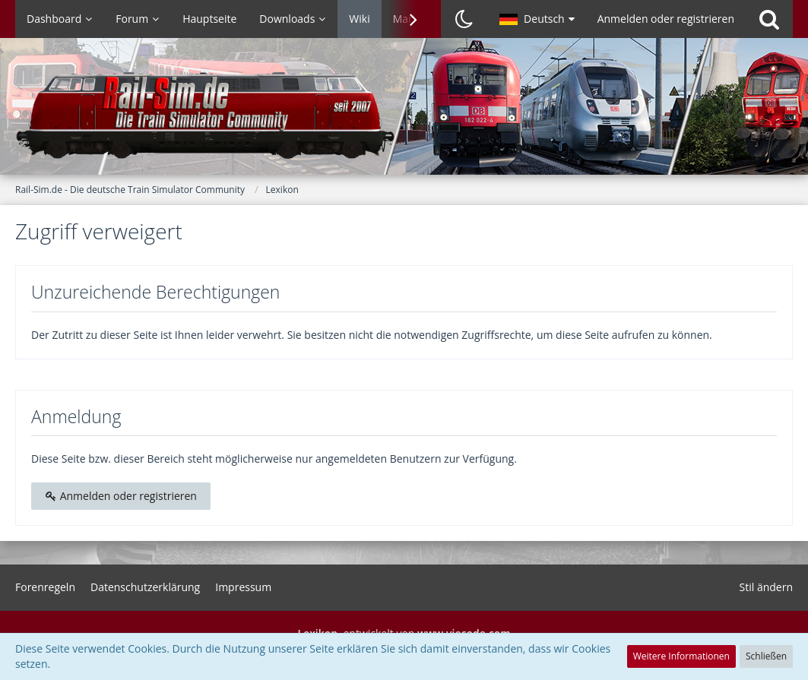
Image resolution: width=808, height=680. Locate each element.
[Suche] (769, 19)
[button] (537, 19)
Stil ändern (766, 587)
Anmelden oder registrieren (665, 18)
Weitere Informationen (681, 656)
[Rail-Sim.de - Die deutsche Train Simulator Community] (404, 114)
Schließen (766, 656)
